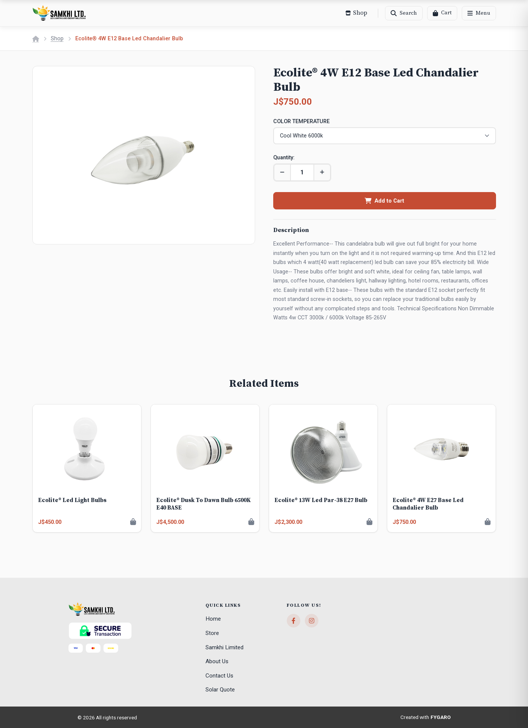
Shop (57, 38)
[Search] (404, 13)
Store (212, 632)
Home (213, 618)
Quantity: (284, 157)
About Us (216, 661)
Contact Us (219, 675)
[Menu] (479, 13)
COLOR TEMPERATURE (301, 121)
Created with (425, 717)
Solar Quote (220, 689)
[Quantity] (302, 172)
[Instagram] (311, 620)
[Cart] (442, 13)
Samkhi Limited (224, 647)
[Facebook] (293, 620)
